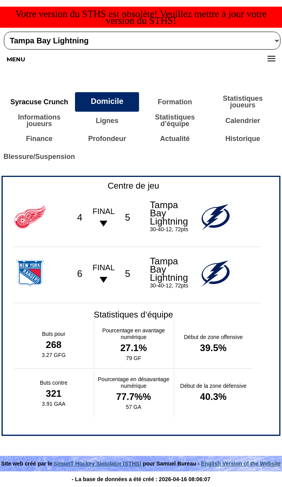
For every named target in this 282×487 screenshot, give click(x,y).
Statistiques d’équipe (175, 120)
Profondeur (107, 139)
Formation (175, 102)
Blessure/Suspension (39, 157)
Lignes (107, 121)
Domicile (107, 101)
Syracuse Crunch (39, 102)
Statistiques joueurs (243, 102)
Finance (39, 139)
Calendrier (242, 121)
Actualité (175, 139)
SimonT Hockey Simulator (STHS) (97, 463)
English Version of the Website (241, 463)
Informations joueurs (39, 120)
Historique (242, 139)
